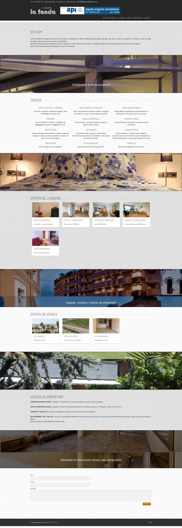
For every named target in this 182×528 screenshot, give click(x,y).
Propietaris (137, 18)
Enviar (147, 506)
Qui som (106, 18)
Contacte (147, 18)
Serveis (113, 18)
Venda (128, 18)
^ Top (150, 524)
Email (32, 482)
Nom (31, 475)
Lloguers (121, 18)
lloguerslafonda (37, 524)
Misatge (33, 488)
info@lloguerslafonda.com (87, 2)
